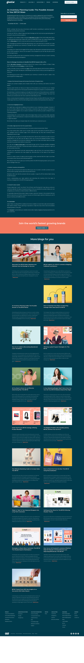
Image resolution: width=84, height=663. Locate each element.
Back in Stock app (20, 171)
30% (28, 95)
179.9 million (14, 67)
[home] (10, 2)
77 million (21, 93)
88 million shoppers (16, 91)
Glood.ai (12, 236)
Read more (15, 304)
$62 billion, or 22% (34, 64)
